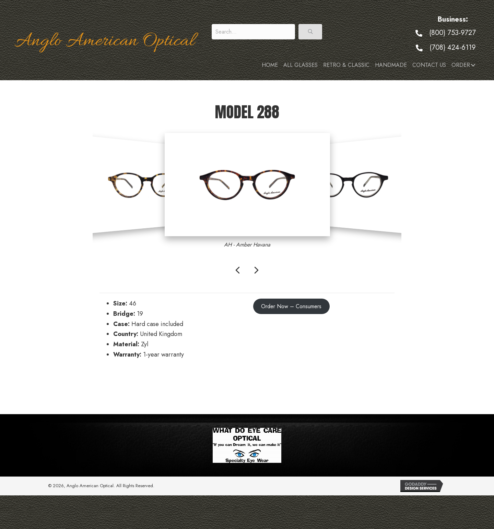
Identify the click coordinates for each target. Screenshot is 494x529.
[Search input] (253, 31)
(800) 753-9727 (452, 33)
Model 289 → (376, 384)
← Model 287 (117, 384)
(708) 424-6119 (453, 47)
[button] (310, 31)
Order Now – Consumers (291, 306)
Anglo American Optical (104, 41)
